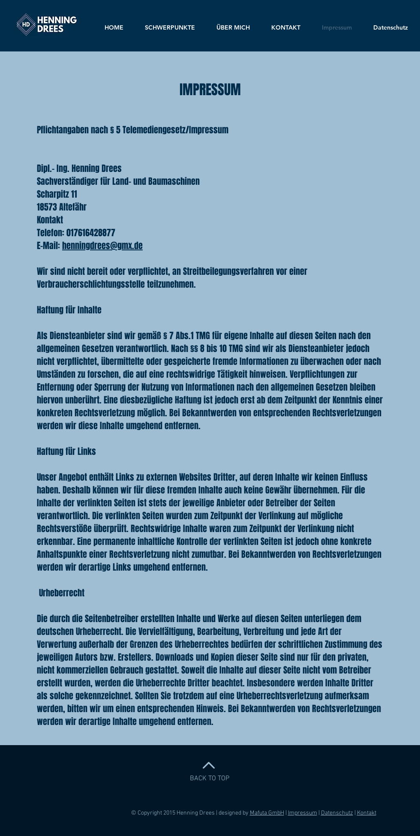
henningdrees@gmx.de (102, 245)
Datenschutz (337, 813)
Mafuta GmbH (267, 813)
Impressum (302, 813)
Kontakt (366, 813)
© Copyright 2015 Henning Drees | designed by (190, 813)
